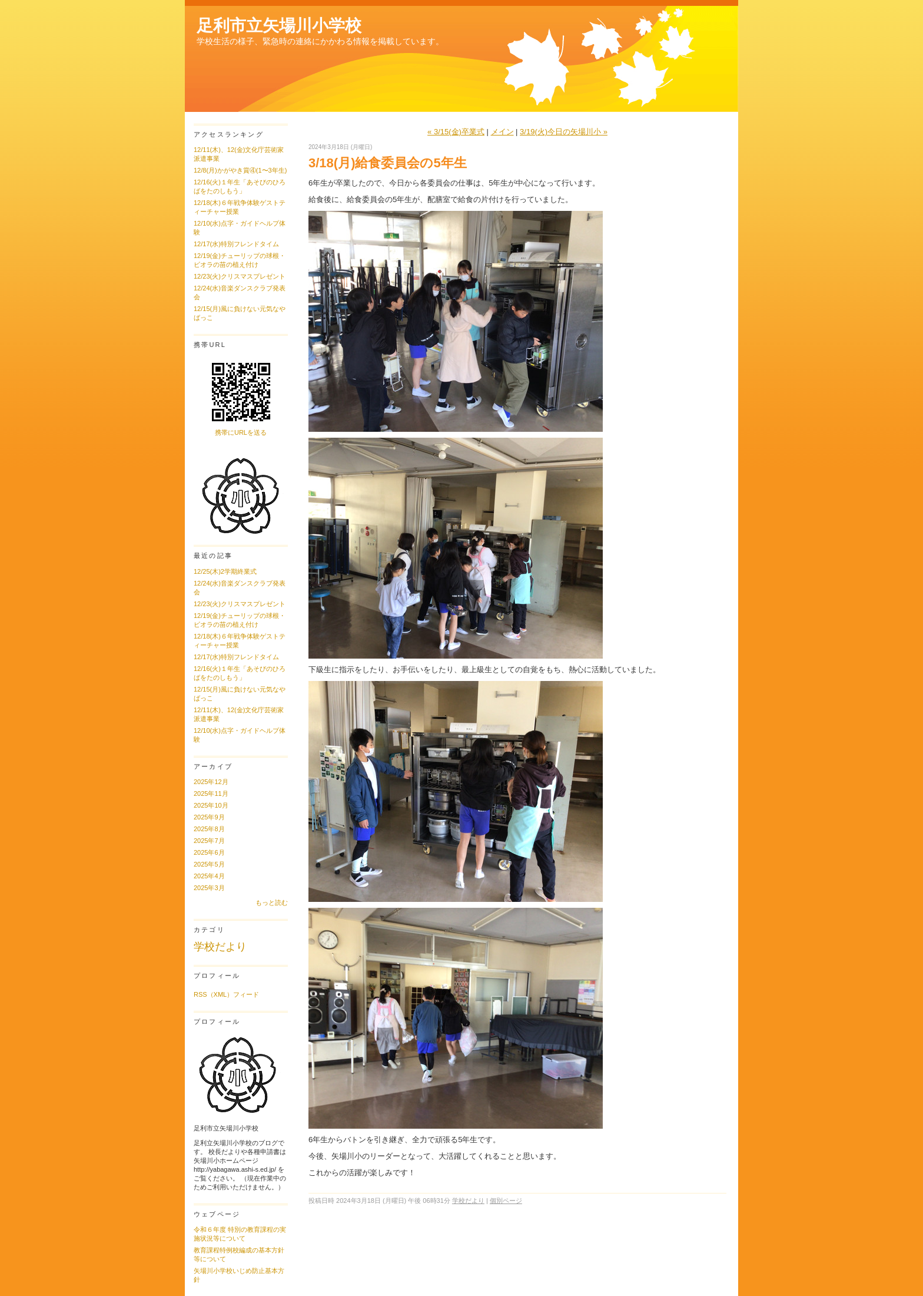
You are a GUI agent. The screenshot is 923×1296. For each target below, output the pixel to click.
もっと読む (271, 902)
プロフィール (217, 975)
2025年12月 (211, 781)
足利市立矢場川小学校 (279, 25)
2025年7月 (209, 840)
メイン (502, 131)
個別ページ (506, 1200)
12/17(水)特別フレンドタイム (236, 243)
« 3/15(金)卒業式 (455, 131)
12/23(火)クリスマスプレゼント (239, 276)
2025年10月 (211, 805)
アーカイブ (213, 766)
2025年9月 (209, 817)
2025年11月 (211, 793)
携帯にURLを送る (241, 432)
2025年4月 (209, 876)
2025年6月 (209, 852)
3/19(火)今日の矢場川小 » (563, 131)
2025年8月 (209, 828)
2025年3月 (209, 887)
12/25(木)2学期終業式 (225, 571)
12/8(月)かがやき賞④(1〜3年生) (240, 170)
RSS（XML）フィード (226, 994)
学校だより (220, 947)
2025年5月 (209, 864)
